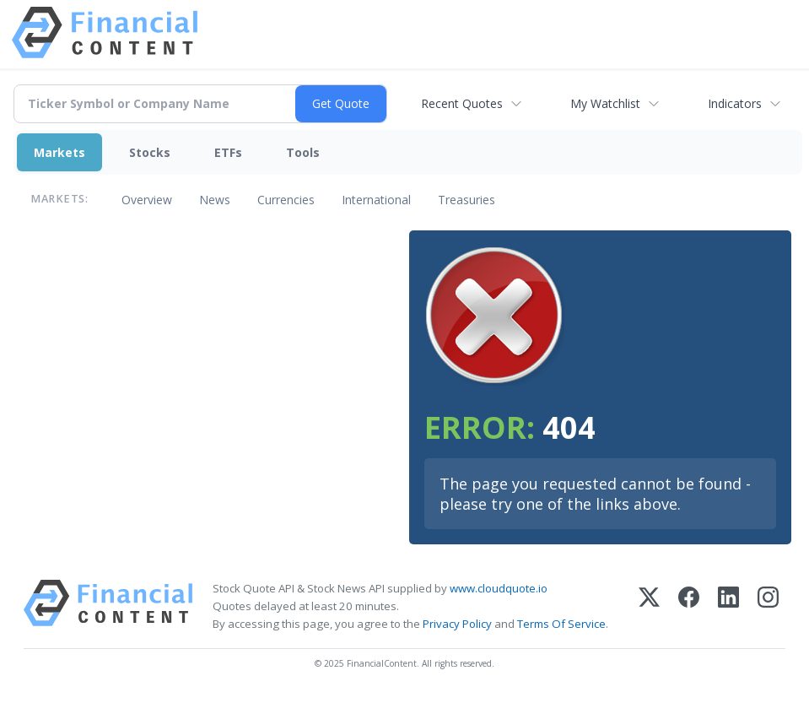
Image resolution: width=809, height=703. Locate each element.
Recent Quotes (462, 103)
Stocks (149, 152)
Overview (146, 200)
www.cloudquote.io (498, 588)
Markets (59, 152)
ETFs (228, 152)
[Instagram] (768, 606)
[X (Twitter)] (649, 606)
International (376, 200)
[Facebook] (688, 606)
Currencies (286, 200)
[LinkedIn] (728, 606)
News (214, 200)
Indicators (735, 103)
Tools (303, 152)
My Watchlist (605, 103)
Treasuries (466, 200)
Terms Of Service (561, 623)
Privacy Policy (457, 623)
